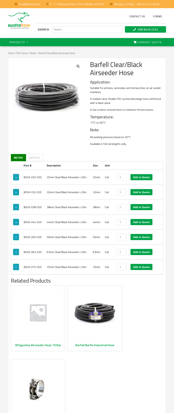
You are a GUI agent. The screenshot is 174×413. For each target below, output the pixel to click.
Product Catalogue (58, 374)
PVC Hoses (22, 53)
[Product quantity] (121, 177)
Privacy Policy (131, 388)
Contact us (137, 16)
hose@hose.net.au (29, 4)
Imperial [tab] (34, 158)
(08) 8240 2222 (145, 29)
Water (33, 53)
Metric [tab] (18, 158)
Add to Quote (141, 177)
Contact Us (58, 384)
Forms (157, 16)
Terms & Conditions (135, 380)
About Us (57, 364)
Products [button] (17, 42)
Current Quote (147, 42)
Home (11, 53)
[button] (78, 66)
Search (43, 29)
